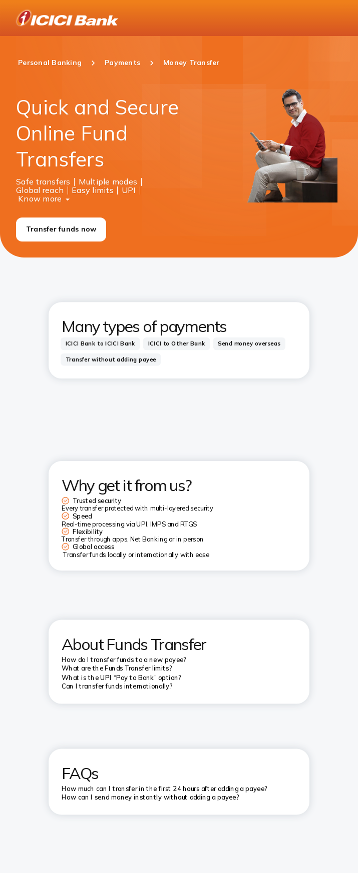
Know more (40, 198)
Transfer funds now (61, 229)
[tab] (100, 343)
